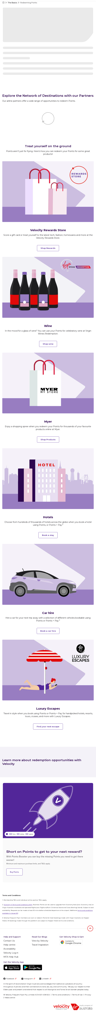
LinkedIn (45, 979)
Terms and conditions (61, 995)
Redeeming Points (28, 3)
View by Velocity (40, 940)
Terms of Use (77, 995)
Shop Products (48, 439)
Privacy (88, 995)
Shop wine (48, 344)
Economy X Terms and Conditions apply (18, 905)
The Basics (12, 3)
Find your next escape (48, 726)
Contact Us (9, 940)
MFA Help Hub (10, 957)
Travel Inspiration (40, 944)
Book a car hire (48, 631)
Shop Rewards (48, 248)
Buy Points (14, 872)
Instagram (28, 979)
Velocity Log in (10, 953)
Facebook (9, 979)
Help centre (9, 944)
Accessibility (9, 949)
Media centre (10, 997)
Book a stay (48, 535)
